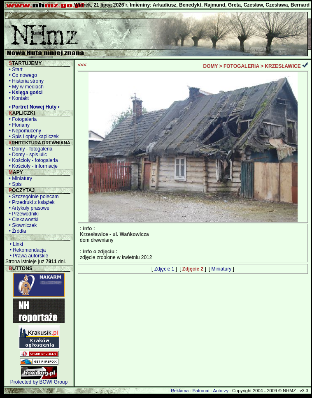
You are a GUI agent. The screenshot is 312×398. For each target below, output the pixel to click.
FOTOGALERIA (241, 66)
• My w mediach (25, 87)
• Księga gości (24, 92)
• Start (14, 69)
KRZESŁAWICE (282, 66)
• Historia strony (25, 81)
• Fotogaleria (21, 119)
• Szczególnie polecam (32, 196)
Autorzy (220, 390)
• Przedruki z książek (30, 202)
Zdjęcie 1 (164, 269)
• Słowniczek (21, 225)
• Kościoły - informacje (32, 166)
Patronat (201, 390)
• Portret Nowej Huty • (33, 107)
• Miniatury (19, 178)
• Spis (14, 184)
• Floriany (18, 125)
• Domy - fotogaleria (29, 149)
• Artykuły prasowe (27, 208)
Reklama (180, 390)
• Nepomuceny (23, 131)
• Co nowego (21, 75)
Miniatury (222, 269)
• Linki (15, 244)
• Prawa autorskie (27, 256)
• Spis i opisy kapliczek (32, 136)
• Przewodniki (22, 214)
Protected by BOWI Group (39, 382)
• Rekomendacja (26, 250)
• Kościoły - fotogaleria (32, 160)
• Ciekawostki (22, 219)
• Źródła (16, 231)
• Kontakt (17, 98)
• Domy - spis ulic (26, 154)
